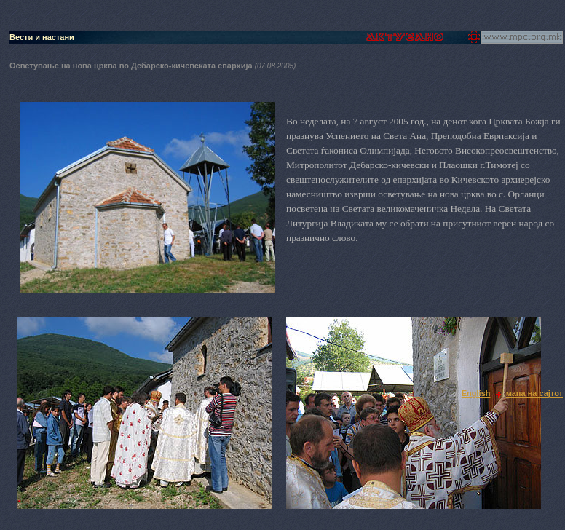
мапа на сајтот (534, 393)
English (476, 393)
